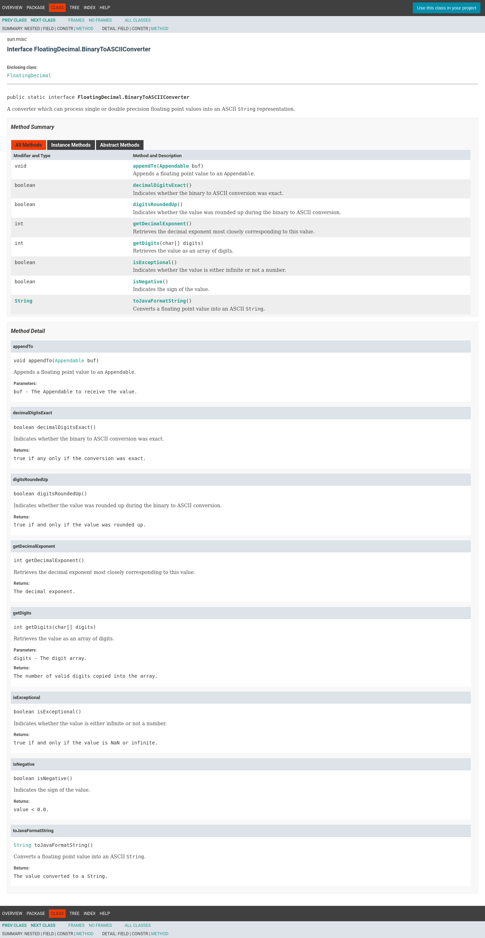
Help (105, 7)
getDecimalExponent (159, 223)
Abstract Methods (119, 145)
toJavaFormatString (159, 301)
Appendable (174, 166)
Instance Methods (71, 145)
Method (84, 28)
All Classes (137, 20)
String (23, 301)
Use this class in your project (446, 7)
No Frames (100, 20)
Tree (74, 7)
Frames (76, 20)
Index (90, 7)
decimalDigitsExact (159, 185)
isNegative (147, 281)
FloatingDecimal (29, 75)
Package (36, 7)
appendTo (144, 166)
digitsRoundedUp (155, 204)
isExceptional (152, 262)
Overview (12, 7)
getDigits (146, 243)
